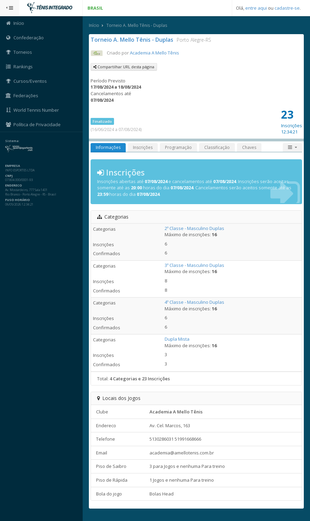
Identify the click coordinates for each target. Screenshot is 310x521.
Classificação (217, 147)
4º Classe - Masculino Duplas (194, 302)
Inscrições (143, 147)
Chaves (249, 147)
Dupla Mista (177, 339)
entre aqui (256, 8)
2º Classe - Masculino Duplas (194, 228)
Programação (178, 147)
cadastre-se (287, 8)
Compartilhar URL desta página (123, 66)
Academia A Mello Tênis (154, 53)
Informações (108, 147)
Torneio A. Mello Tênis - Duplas (136, 25)
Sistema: (12, 141)
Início (94, 25)
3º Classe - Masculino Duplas (194, 265)
